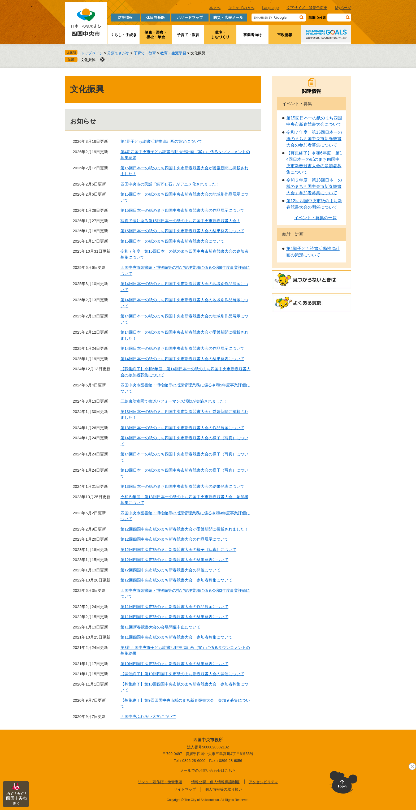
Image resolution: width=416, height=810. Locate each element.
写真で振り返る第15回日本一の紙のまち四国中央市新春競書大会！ (180, 220)
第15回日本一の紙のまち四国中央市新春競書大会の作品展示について (182, 210)
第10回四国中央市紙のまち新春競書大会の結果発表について (174, 663)
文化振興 (88, 60)
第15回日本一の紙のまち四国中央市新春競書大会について (172, 241)
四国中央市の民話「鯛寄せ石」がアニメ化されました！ (170, 184)
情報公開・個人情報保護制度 (215, 782)
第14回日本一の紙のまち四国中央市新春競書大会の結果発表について (182, 358)
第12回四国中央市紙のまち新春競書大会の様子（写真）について (178, 549)
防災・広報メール (228, 17)
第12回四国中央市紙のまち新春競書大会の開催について (170, 570)
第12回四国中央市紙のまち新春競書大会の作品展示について (174, 539)
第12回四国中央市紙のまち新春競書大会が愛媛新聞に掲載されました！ (184, 529)
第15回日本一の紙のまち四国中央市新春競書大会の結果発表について (182, 231)
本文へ (214, 8)
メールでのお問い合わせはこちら (208, 770)
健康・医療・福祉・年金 (156, 34)
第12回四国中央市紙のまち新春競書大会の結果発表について (174, 559)
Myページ (343, 8)
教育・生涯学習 (173, 53)
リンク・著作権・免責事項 (160, 782)
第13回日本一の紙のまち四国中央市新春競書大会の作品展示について (182, 427)
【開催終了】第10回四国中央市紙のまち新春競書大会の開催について (182, 673)
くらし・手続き (124, 35)
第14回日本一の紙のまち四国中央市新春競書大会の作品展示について (182, 348)
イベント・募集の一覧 (315, 218)
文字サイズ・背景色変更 (307, 8)
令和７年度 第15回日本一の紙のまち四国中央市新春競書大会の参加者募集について (314, 138)
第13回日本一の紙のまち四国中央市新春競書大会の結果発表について (182, 486)
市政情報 (284, 35)
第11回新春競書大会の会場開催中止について (160, 627)
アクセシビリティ (263, 782)
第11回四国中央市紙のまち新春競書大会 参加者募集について (176, 637)
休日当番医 (155, 17)
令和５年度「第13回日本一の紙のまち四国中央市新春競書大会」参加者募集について (314, 186)
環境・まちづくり (220, 34)
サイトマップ (185, 789)
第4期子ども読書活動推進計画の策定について (161, 141)
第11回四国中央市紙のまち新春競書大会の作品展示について (174, 606)
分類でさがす (118, 53)
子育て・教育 (188, 35)
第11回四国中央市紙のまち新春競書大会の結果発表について (174, 616)
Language (270, 8)
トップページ (92, 53)
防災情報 (125, 17)
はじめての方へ (241, 8)
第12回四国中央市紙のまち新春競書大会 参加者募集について (176, 580)
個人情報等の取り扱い (223, 789)
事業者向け (252, 35)
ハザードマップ (190, 17)
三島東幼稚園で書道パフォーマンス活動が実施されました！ (174, 401)
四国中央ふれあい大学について (148, 716)
